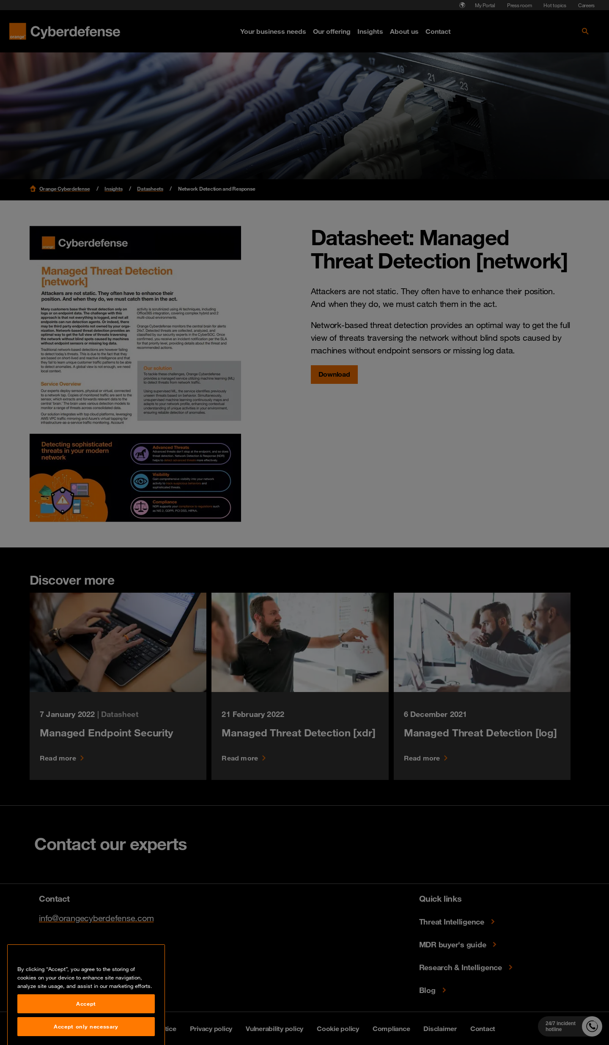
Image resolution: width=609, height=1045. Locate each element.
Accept (86, 1028)
